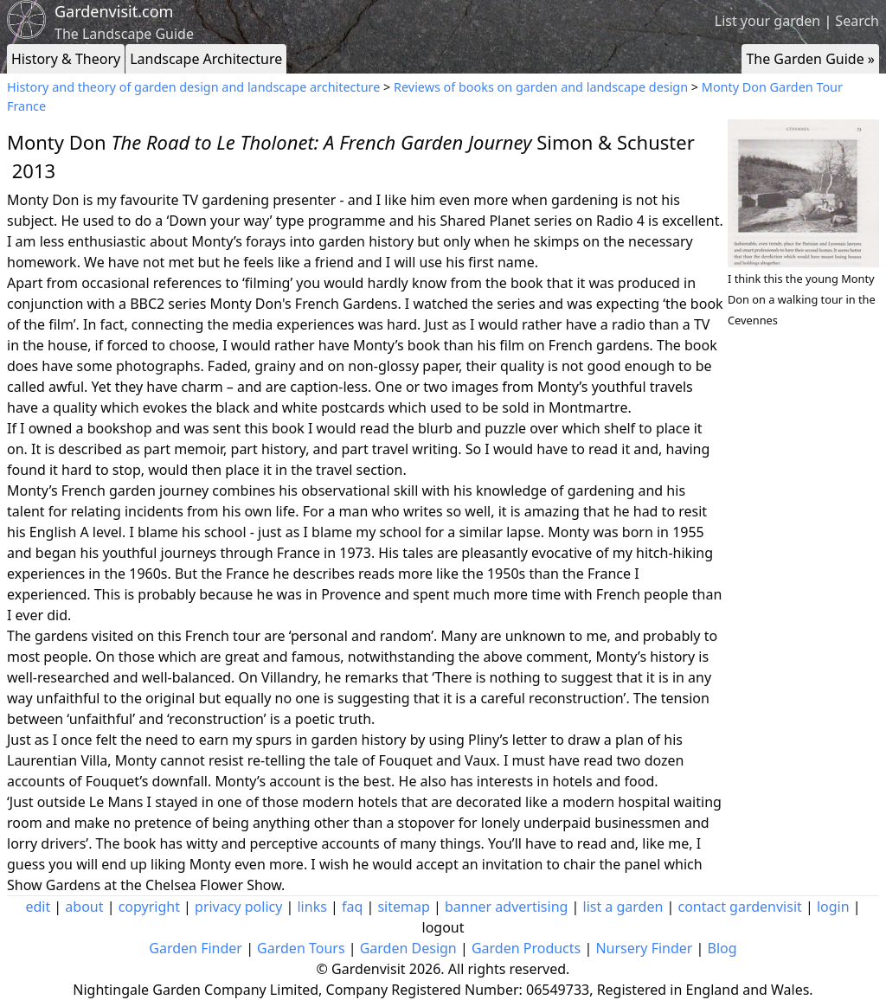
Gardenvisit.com (114, 11)
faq (352, 906)
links (311, 906)
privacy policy (238, 906)
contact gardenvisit (740, 906)
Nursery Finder (643, 948)
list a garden (623, 906)
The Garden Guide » (810, 58)
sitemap (403, 906)
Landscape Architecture (206, 58)
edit (37, 906)
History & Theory (65, 58)
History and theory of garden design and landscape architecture (193, 87)
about (84, 906)
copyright (149, 906)
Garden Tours (300, 948)
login (833, 906)
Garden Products (526, 948)
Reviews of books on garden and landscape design (541, 87)
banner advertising (506, 906)
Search (857, 20)
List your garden (767, 20)
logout (443, 927)
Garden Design (408, 948)
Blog (722, 948)
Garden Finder (195, 948)
